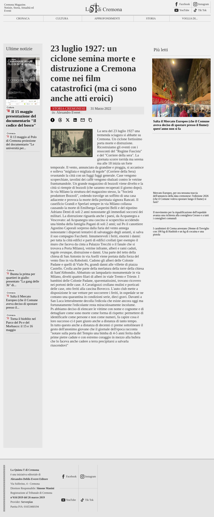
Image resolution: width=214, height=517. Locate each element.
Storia (151, 18)
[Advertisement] (107, 33)
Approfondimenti (107, 18)
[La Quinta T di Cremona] (104, 7)
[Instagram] (201, 4)
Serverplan (27, 501)
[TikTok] (201, 10)
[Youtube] (182, 10)
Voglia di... (189, 18)
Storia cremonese (68, 108)
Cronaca (22, 18)
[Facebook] (182, 4)
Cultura (62, 18)
